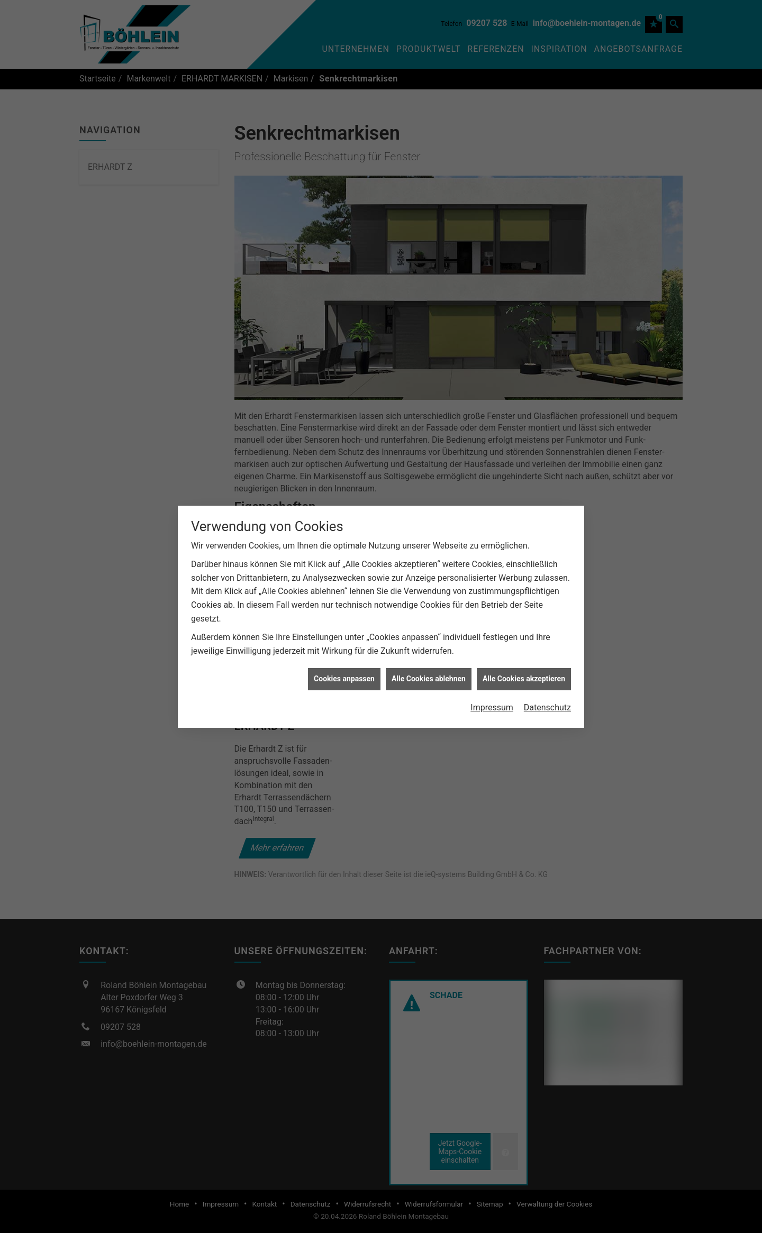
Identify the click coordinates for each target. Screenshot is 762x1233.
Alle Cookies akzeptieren (524, 662)
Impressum (491, 691)
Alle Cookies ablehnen (429, 662)
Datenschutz (547, 691)
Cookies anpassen (344, 662)
